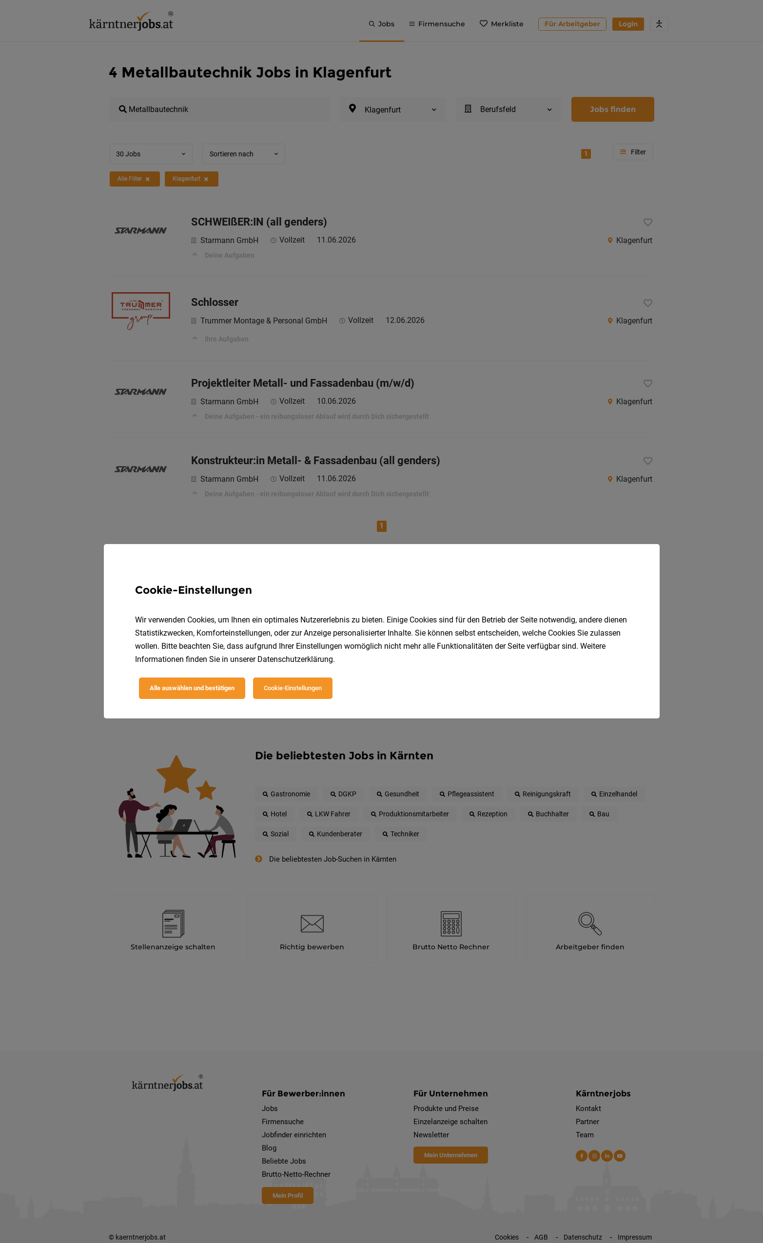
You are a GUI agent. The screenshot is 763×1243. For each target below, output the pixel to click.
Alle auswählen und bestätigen (192, 688)
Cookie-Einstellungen (293, 688)
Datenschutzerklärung (295, 659)
